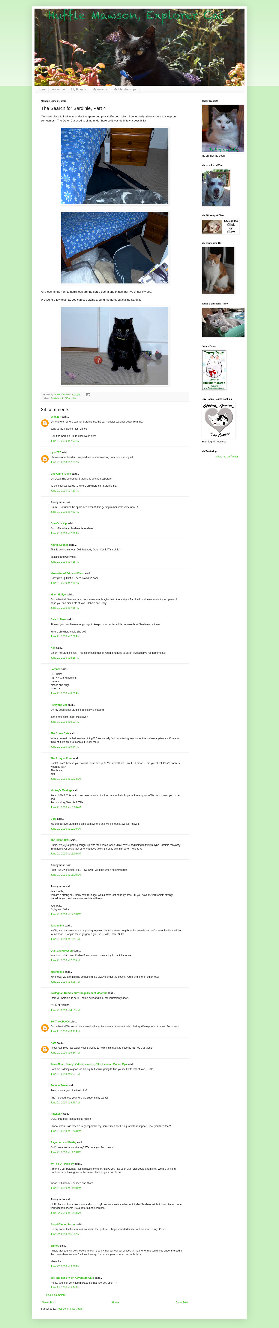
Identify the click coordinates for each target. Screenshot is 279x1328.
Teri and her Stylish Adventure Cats (72, 1277)
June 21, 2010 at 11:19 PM (66, 1152)
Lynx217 (56, 416)
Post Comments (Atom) (70, 1308)
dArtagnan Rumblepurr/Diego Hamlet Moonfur (79, 993)
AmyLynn (56, 1113)
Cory (53, 818)
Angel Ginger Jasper (63, 1224)
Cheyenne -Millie (61, 473)
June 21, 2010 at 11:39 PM (66, 1188)
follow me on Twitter (226, 456)
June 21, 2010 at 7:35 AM (65, 583)
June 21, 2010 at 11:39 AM (66, 874)
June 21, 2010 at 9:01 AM (65, 721)
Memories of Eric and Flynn (67, 573)
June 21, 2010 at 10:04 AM (66, 778)
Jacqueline (57, 925)
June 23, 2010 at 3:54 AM (65, 1287)
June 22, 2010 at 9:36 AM (65, 1266)
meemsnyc (57, 971)
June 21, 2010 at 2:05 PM (65, 960)
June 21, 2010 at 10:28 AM (66, 807)
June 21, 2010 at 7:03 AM (65, 440)
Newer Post (48, 1302)
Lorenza (55, 669)
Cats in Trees (59, 619)
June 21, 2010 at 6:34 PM (65, 1052)
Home (41, 89)
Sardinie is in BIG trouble (63, 398)
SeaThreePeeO (60, 1021)
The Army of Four (61, 758)
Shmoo (55, 1245)
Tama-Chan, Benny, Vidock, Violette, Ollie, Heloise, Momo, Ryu (89, 1064)
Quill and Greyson (62, 950)
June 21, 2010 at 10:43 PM (66, 1131)
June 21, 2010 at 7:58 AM (65, 636)
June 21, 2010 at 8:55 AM (65, 693)
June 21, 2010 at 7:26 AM (65, 533)
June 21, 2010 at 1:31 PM (65, 939)
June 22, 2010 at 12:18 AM (66, 1212)
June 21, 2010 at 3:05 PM (65, 981)
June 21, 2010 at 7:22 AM (65, 511)
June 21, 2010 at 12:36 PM (66, 914)
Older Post (182, 1302)
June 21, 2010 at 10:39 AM (66, 828)
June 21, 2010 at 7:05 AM (65, 462)
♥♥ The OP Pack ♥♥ (62, 1163)
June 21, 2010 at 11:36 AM (66, 853)
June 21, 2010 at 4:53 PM (65, 1010)
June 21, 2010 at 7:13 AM (65, 490)
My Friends (78, 89)
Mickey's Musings (61, 790)
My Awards (100, 89)
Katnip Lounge (60, 544)
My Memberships (125, 89)
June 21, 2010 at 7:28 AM (65, 561)
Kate (53, 1043)
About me (58, 89)
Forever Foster (60, 1085)
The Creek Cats (60, 733)
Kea (53, 647)
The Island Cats (60, 840)
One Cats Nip (59, 523)
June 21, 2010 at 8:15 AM (65, 657)
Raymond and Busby (63, 1142)
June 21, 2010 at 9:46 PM (65, 1102)
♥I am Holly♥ (58, 594)
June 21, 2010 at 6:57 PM (65, 1074)
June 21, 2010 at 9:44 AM (65, 746)
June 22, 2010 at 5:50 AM (65, 1234)
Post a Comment (55, 1295)
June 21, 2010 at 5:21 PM (65, 1031)
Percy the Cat (59, 704)
